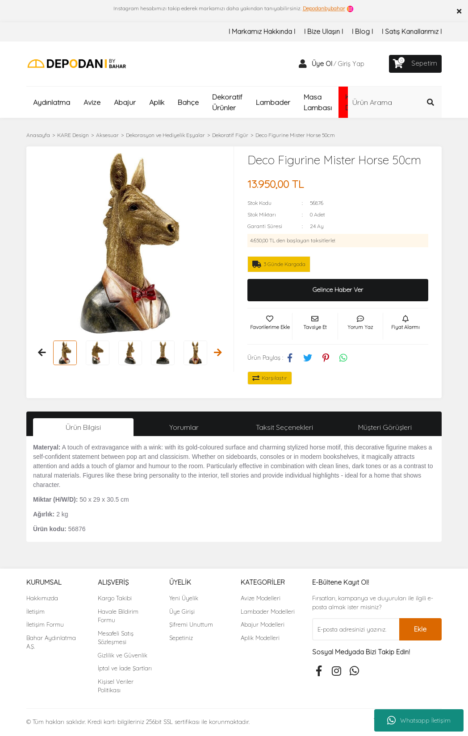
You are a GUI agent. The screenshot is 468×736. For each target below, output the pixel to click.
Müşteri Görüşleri (385, 427)
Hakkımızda (42, 598)
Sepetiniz (181, 637)
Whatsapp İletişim (419, 720)
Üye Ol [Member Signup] (322, 63)
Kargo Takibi (115, 598)
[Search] (395, 102)
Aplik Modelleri (260, 637)
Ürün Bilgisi (83, 427)
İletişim (35, 611)
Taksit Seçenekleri (284, 427)
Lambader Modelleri (268, 611)
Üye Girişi (182, 611)
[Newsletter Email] (355, 629)
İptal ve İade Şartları (125, 668)
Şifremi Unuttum (191, 624)
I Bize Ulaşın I (323, 31)
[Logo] (76, 63)
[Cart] (415, 64)
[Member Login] (303, 64)
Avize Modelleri (260, 598)
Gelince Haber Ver (338, 290)
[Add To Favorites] (269, 326)
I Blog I (362, 31)
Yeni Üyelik (183, 598)
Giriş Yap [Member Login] (351, 63)
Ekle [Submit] (420, 629)
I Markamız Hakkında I (262, 31)
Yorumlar (184, 427)
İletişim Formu (45, 624)
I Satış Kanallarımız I (412, 31)
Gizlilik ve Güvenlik (122, 655)
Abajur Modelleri (262, 624)
